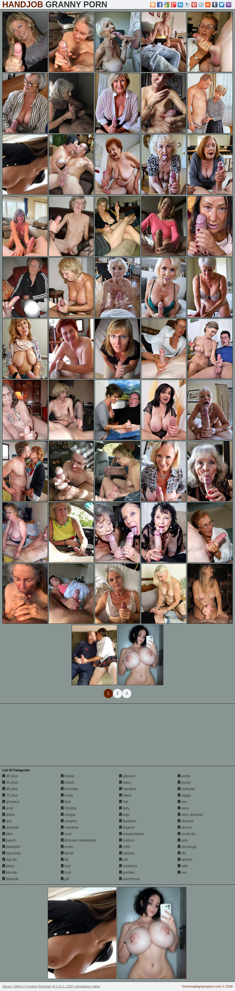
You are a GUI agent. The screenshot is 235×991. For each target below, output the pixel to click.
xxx (182, 872)
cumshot (69, 827)
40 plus (10, 776)
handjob (127, 789)
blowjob (10, 879)
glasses (127, 776)
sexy (183, 808)
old (123, 860)
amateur (11, 802)
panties (127, 872)
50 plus (10, 782)
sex (182, 802)
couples (69, 821)
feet (66, 866)
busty (67, 795)
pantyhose (129, 879)
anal (7, 808)
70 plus (10, 795)
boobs (68, 776)
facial (67, 853)
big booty (11, 853)
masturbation (131, 834)
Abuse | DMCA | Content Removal (26, 986)
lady (124, 808)
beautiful (11, 847)
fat (65, 860)
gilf (65, 879)
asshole (10, 827)
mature (126, 840)
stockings (187, 847)
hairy (125, 782)
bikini (8, 866)
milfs (124, 847)
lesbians (127, 821)
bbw (7, 834)
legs (124, 815)
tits (182, 853)
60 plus (10, 789)
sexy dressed (190, 815)
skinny (185, 827)
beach (9, 840)
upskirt (185, 860)
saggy (184, 795)
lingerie (127, 827)
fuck (66, 872)
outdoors (128, 866)
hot (123, 802)
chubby (68, 808)
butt (66, 802)
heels (125, 795)
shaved (185, 821)
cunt (66, 834)
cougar (68, 815)
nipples (126, 853)
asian (8, 815)
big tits (9, 860)
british (67, 782)
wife (183, 866)
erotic (67, 847)
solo (183, 840)
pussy (184, 782)
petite (184, 776)
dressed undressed (78, 840)
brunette (69, 789)
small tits (187, 834)
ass (7, 821)
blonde (9, 872)
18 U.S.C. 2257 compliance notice (76, 986)
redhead (186, 789)
